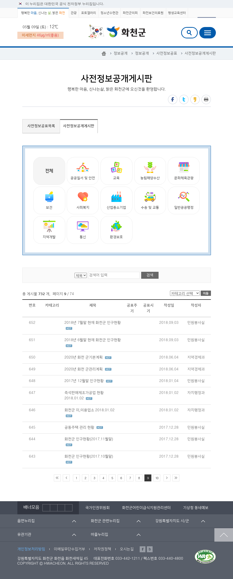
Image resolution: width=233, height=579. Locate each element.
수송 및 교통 (150, 200)
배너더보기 (68, 507)
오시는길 (127, 549)
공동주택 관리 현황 (84, 427)
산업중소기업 (116, 200)
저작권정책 (102, 549)
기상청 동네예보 (195, 508)
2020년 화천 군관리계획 (88, 369)
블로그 (150, 549)
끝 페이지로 (175, 477)
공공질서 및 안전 (82, 170)
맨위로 (223, 535)
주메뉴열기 (207, 32)
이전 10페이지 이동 (66, 477)
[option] (97, 508)
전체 (49, 170)
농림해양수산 (150, 170)
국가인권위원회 (97, 508)
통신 (82, 229)
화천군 (117, 32)
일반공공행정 (184, 200)
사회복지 (82, 200)
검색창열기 (189, 33)
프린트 (206, 99)
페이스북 (172, 99)
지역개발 (49, 229)
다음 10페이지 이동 (167, 477)
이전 (46, 507)
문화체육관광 (184, 170)
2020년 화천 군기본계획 (88, 357)
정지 (54, 507)
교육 (116, 170)
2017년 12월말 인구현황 (88, 381)
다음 (61, 507)
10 (156, 478)
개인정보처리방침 (31, 549)
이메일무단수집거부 (69, 549)
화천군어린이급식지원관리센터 (146, 508)
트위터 (184, 99)
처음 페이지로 (57, 477)
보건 (49, 200)
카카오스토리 (195, 99)
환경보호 (116, 229)
